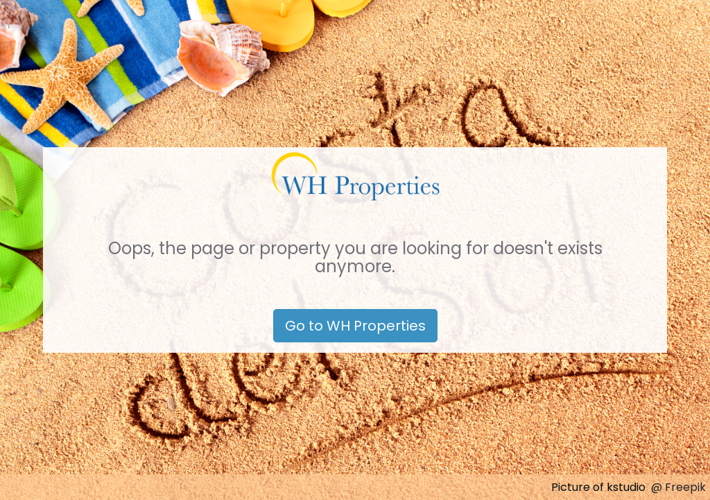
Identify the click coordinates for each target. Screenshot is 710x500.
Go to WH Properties (355, 325)
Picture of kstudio (598, 487)
